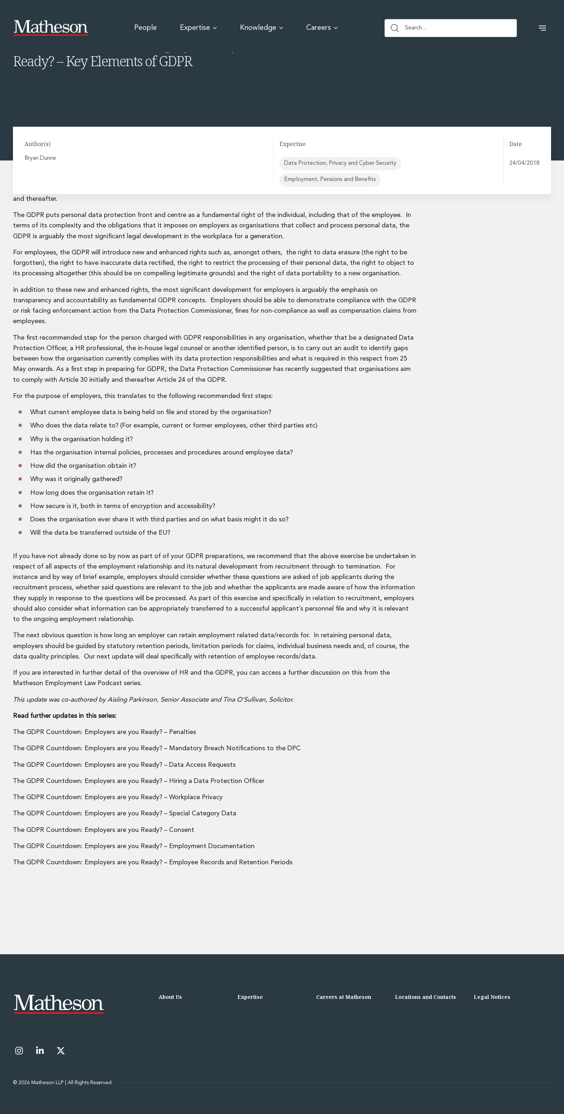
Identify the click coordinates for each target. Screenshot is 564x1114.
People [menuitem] (145, 28)
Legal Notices (492, 996)
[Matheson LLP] (50, 28)
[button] (542, 28)
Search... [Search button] (408, 28)
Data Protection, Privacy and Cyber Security (340, 163)
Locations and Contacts (425, 996)
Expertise (250, 996)
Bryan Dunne (41, 158)
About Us (170, 996)
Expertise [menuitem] (198, 28)
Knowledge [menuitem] (261, 28)
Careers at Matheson (343, 996)
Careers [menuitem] (322, 28)
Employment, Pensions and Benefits (330, 180)
